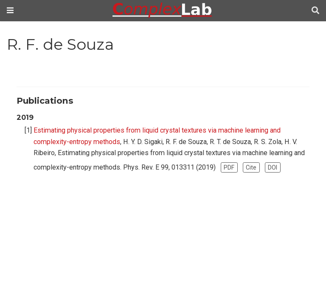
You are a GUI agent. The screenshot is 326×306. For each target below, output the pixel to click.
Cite (251, 167)
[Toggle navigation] (10, 10)
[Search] (315, 11)
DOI (272, 167)
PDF (229, 167)
